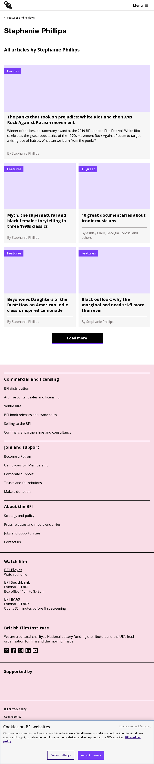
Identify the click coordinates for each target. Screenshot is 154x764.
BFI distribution (16, 388)
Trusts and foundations (23, 482)
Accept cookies (91, 755)
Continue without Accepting (135, 725)
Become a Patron (17, 456)
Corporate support (18, 474)
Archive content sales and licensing (32, 397)
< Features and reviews (19, 17)
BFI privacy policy (15, 709)
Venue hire (12, 406)
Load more (77, 338)
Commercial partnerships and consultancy (37, 432)
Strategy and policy (19, 515)
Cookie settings (61, 755)
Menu (140, 5)
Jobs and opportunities (22, 533)
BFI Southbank (17, 582)
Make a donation (17, 491)
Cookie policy (12, 716)
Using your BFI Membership (26, 465)
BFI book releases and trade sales (30, 414)
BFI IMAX (12, 599)
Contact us (12, 542)
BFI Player (13, 569)
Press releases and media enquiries (32, 524)
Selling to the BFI (17, 423)
